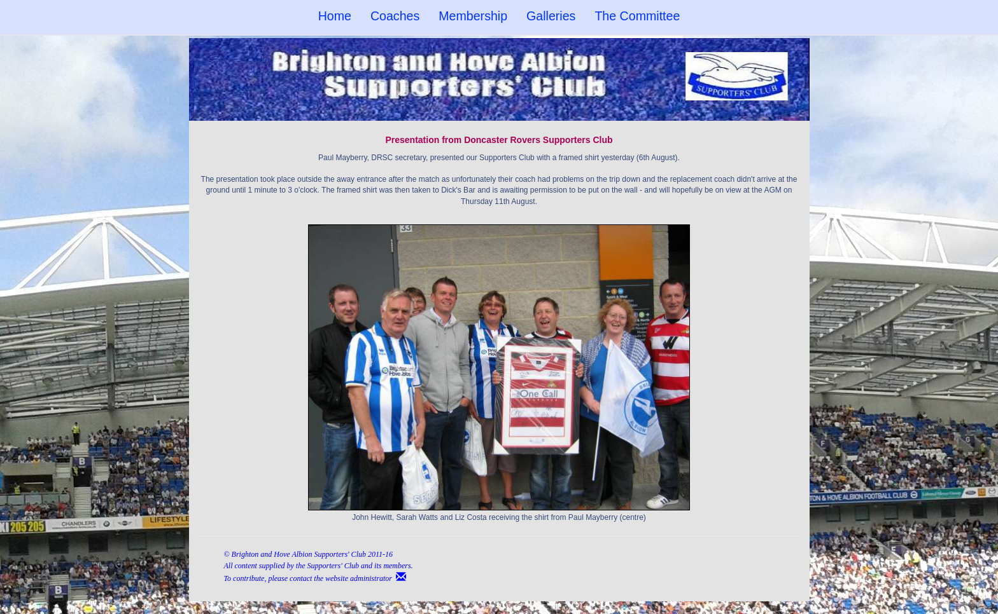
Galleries (550, 16)
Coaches (394, 16)
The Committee (637, 16)
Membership (473, 16)
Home (334, 16)
